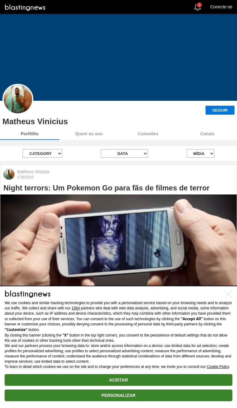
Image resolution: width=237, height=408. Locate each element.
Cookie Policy (218, 367)
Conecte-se (221, 6)
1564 (76, 308)
